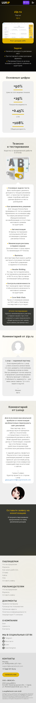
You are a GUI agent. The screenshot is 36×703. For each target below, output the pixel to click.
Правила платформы (10, 604)
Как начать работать (10, 570)
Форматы (5, 567)
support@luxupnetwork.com (12, 666)
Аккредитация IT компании (12, 615)
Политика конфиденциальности (14, 612)
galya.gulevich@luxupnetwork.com (18, 480)
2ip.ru (18, 18)
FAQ (4, 578)
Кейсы (4, 575)
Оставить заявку (8, 581)
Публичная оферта (9, 609)
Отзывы (5, 572)
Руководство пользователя (12, 606)
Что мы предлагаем (9, 564)
